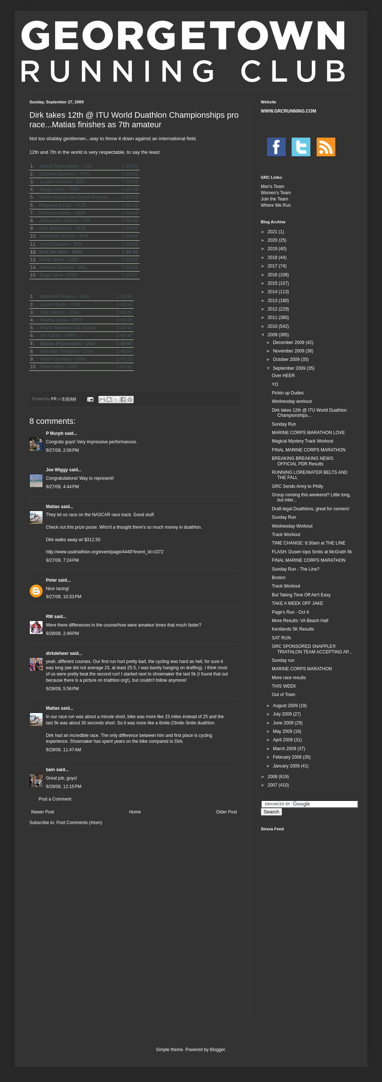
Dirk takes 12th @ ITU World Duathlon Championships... (309, 413)
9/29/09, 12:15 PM (63, 786)
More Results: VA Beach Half (300, 620)
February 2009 (288, 757)
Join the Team (274, 199)
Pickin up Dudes (288, 392)
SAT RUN (281, 638)
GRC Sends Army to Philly (297, 486)
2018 (273, 257)
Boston (278, 577)
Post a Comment (55, 799)
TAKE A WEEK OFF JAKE (297, 603)
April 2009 (283, 739)
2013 (273, 300)
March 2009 (285, 748)
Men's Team (272, 186)
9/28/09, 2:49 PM (62, 633)
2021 (273, 231)
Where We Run (276, 205)
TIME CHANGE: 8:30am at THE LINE (309, 543)
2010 (273, 326)
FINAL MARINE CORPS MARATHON (309, 450)
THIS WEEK (284, 686)
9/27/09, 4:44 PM (62, 486)
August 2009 (286, 705)
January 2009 (287, 766)
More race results (289, 677)
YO (275, 384)
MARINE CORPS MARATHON (302, 668)
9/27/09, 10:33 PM (63, 596)
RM (49, 616)
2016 (273, 274)
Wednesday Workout (292, 526)
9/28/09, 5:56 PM (62, 688)
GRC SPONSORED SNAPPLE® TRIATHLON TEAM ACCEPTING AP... (312, 649)
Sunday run (283, 660)
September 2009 (290, 368)
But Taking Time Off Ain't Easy (301, 594)
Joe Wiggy (57, 469)
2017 (273, 266)
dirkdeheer (57, 653)
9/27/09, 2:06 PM (62, 450)
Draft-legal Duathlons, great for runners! (310, 508)
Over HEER (283, 375)
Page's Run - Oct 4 (290, 612)
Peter (51, 580)
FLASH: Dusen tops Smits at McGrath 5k (312, 551)
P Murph (55, 433)
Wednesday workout (292, 401)
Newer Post (42, 812)
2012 (273, 309)
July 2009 (283, 714)
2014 (273, 291)
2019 (273, 248)
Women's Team (276, 192)
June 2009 (284, 723)
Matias (53, 506)
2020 (273, 240)
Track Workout (286, 534)
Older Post (226, 812)
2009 (273, 334)
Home (135, 812)
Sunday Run (284, 424)
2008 (273, 776)
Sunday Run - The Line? (296, 569)
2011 (273, 317)
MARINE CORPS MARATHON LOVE (308, 432)
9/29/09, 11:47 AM (63, 749)
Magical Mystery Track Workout (302, 441)
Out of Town (283, 694)
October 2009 (287, 359)
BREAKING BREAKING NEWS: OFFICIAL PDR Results (303, 461)
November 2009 (289, 351)
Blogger (217, 1049)
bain (50, 769)
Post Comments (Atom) (79, 822)
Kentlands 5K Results (293, 629)
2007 (273, 785)
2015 (273, 283)
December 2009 (289, 342)
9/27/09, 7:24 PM (62, 560)
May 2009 (283, 731)
